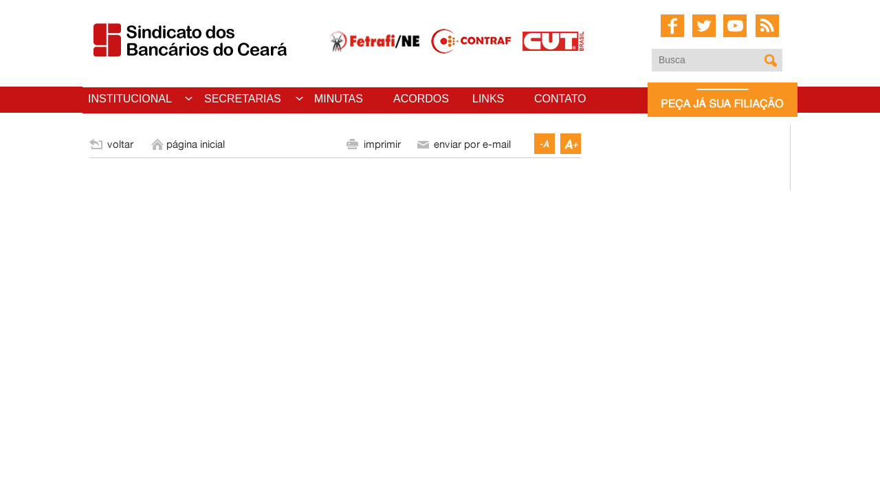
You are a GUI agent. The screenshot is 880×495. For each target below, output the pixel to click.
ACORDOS (421, 98)
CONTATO (560, 98)
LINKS (488, 98)
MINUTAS (338, 98)
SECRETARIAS (242, 98)
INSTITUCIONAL (130, 98)
